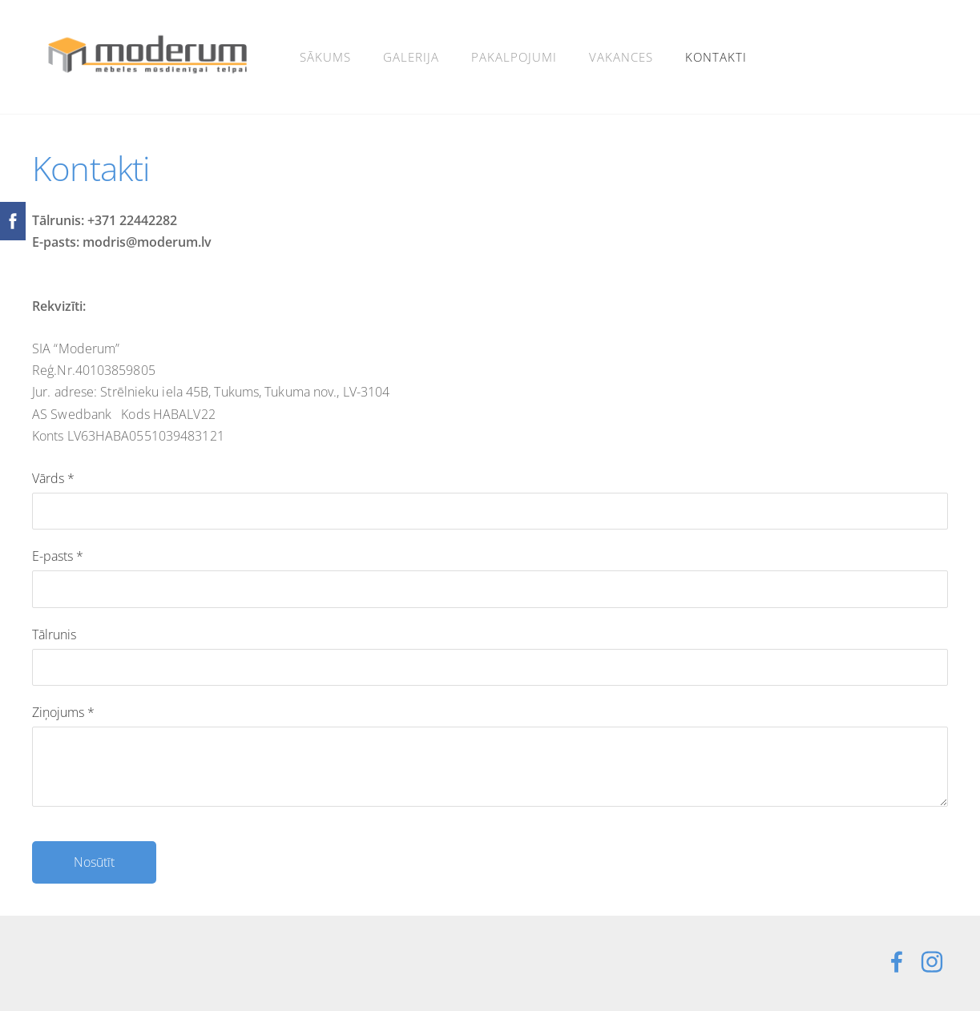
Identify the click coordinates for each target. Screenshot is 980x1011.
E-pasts (57, 556)
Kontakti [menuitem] (716, 57)
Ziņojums (63, 712)
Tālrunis (54, 634)
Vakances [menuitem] (621, 57)
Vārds (53, 478)
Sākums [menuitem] (325, 57)
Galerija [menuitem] (411, 57)
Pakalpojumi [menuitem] (514, 57)
